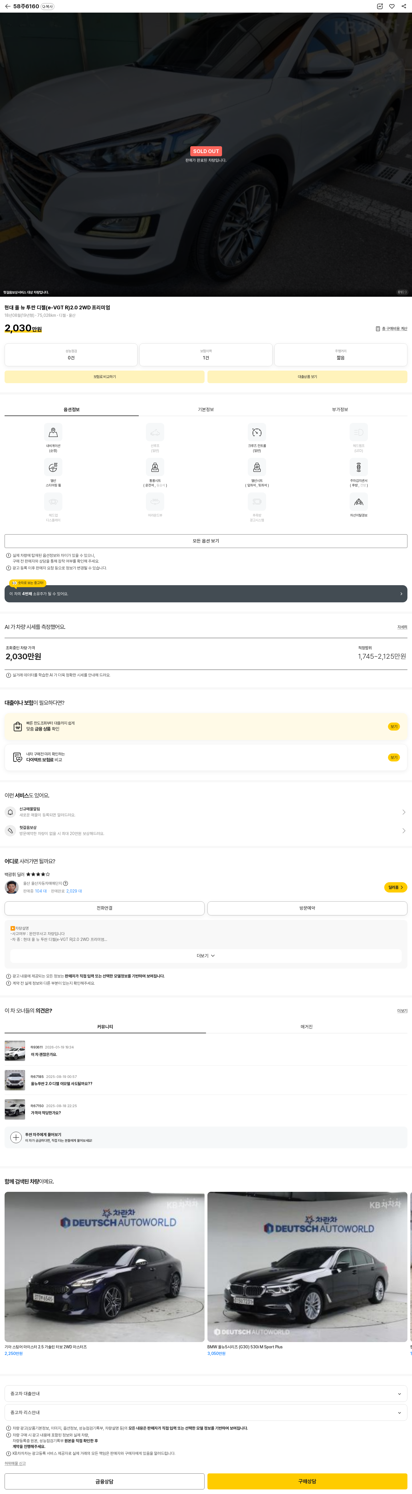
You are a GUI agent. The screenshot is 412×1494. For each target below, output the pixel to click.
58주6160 (33, 6)
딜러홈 (394, 887)
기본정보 (206, 409)
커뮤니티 (105, 1027)
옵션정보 (72, 409)
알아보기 (206, 726)
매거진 (307, 1027)
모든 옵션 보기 (206, 541)
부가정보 (340, 409)
